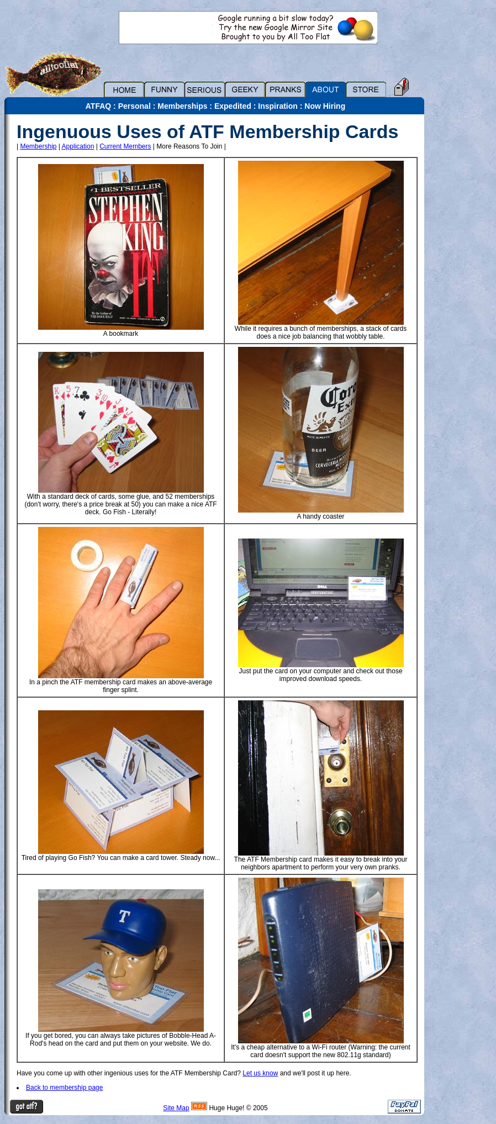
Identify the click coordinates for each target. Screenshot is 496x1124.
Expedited (232, 106)
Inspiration (278, 106)
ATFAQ (98, 106)
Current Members (125, 146)
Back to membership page (64, 1087)
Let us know (260, 1073)
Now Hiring (324, 106)
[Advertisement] (463, 280)
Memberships (182, 106)
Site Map (176, 1108)
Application (78, 146)
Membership (38, 146)
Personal (134, 106)
